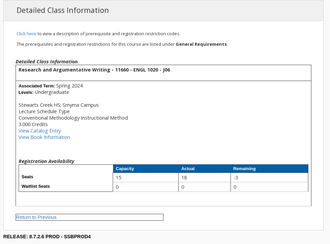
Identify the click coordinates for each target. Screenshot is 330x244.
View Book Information (44, 137)
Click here (27, 33)
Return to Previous (36, 217)
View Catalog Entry (40, 130)
